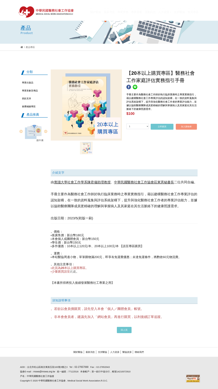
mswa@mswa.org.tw (43, 371)
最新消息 (89, 352)
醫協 (46, 12)
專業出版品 (27, 82)
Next (46, 131)
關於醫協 (76, 352)
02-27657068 (80, 367)
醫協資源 (125, 352)
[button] (165, 14)
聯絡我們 (138, 352)
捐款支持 (26, 98)
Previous (21, 131)
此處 (73, 270)
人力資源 (113, 352)
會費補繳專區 (29, 106)
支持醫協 (101, 352)
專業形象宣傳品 (30, 90)
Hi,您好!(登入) (173, 7)
